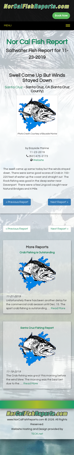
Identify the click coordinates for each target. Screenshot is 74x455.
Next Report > (59, 202)
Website (38, 160)
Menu (8, 25)
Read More (58, 308)
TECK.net (37, 433)
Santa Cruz (14, 87)
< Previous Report (17, 202)
